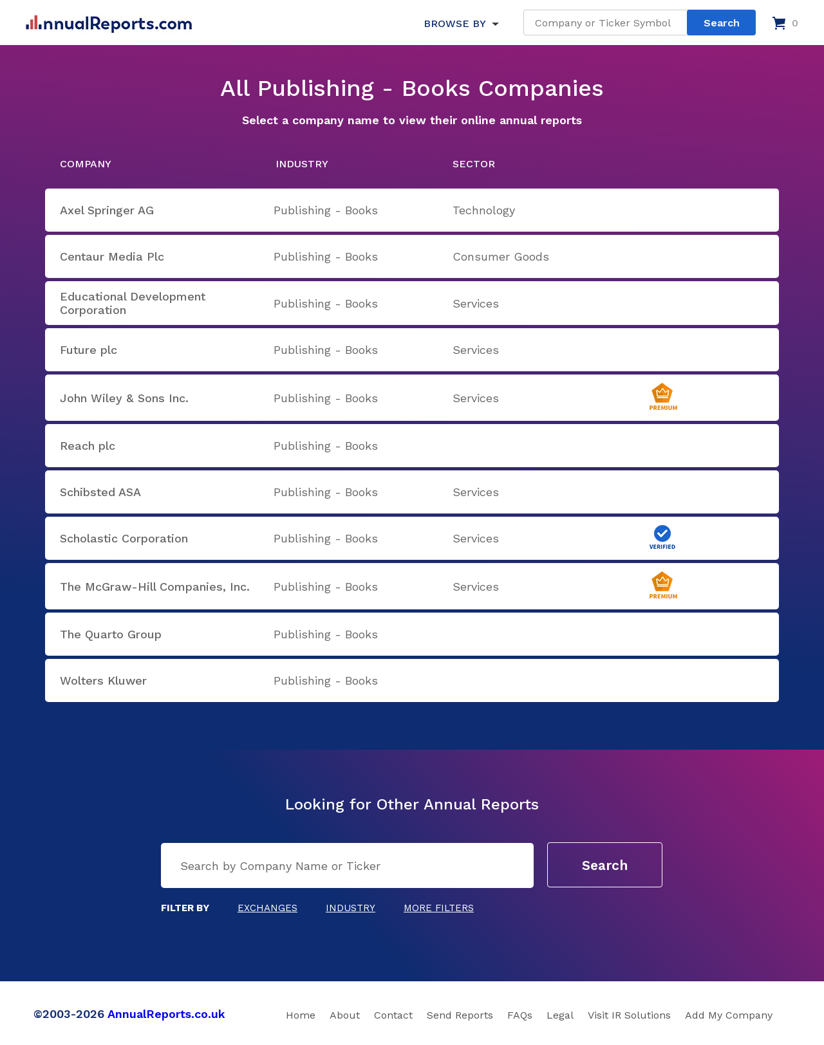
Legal (560, 1015)
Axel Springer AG (107, 210)
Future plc (88, 349)
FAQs (519, 1015)
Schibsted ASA (100, 492)
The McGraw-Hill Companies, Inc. (155, 586)
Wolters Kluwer (103, 680)
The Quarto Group (111, 634)
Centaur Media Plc (112, 256)
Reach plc (87, 445)
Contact (393, 1015)
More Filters (439, 908)
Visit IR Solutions (629, 1015)
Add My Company (728, 1015)
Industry (350, 908)
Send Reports (460, 1015)
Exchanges (267, 908)
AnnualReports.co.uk (166, 1014)
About (345, 1015)
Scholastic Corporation (124, 538)
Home (300, 1015)
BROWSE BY (454, 23)
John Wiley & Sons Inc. (124, 398)
